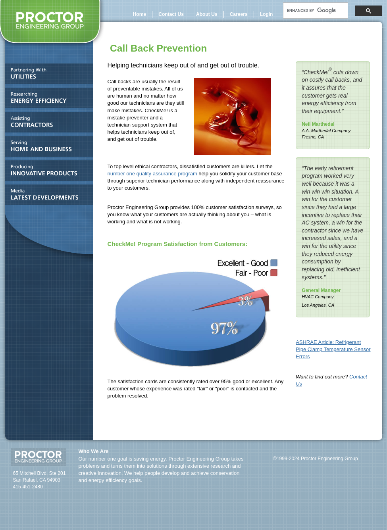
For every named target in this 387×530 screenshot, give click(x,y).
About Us (207, 14)
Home (139, 14)
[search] (315, 10)
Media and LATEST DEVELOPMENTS (46, 196)
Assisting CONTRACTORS (46, 124)
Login (266, 14)
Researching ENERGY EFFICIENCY (46, 100)
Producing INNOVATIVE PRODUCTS (46, 172)
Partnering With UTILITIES (46, 75)
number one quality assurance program (152, 174)
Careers (239, 14)
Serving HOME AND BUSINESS (46, 148)
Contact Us (171, 14)
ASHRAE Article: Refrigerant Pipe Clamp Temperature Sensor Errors (333, 349)
